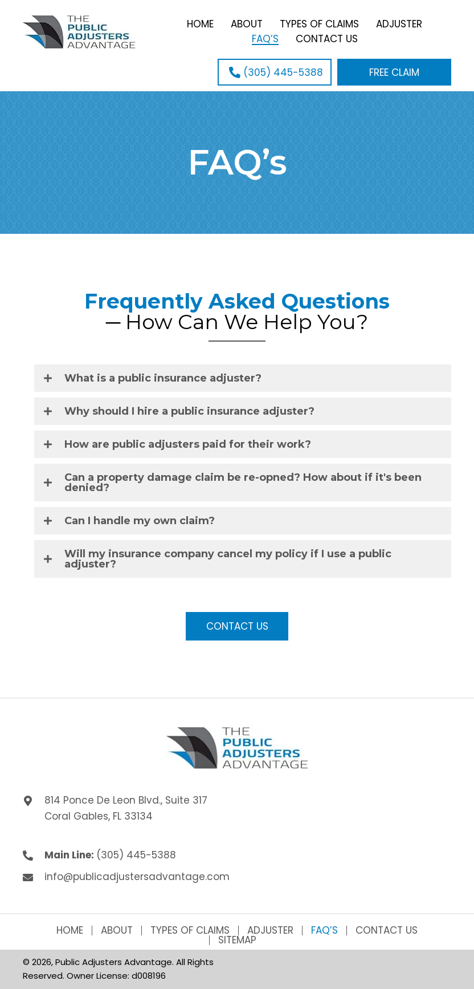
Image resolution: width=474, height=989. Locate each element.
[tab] (242, 378)
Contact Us (387, 930)
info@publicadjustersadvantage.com (137, 876)
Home (69, 930)
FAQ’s (324, 930)
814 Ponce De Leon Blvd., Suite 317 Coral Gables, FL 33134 (125, 808)
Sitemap (237, 940)
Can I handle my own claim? (139, 521)
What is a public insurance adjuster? (162, 378)
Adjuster (270, 930)
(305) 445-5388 (136, 855)
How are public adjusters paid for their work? (187, 444)
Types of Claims (190, 930)
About (117, 930)
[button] (275, 72)
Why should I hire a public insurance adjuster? (189, 411)
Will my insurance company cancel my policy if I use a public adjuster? (227, 559)
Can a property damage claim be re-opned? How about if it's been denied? (243, 482)
